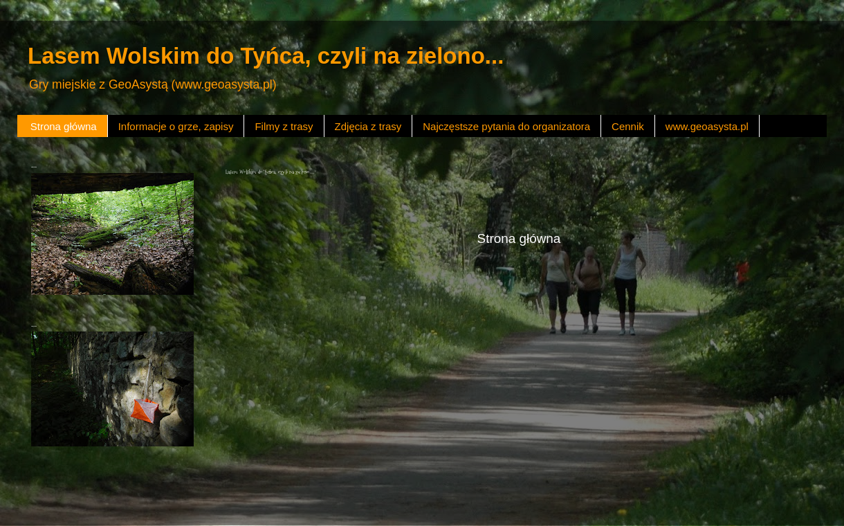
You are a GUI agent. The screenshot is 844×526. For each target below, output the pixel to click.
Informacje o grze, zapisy (176, 126)
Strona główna (63, 126)
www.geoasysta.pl (707, 126)
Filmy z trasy (284, 126)
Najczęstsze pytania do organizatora (506, 126)
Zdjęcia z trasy (368, 126)
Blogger (477, 498)
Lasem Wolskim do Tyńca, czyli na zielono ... (270, 172)
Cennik (628, 126)
